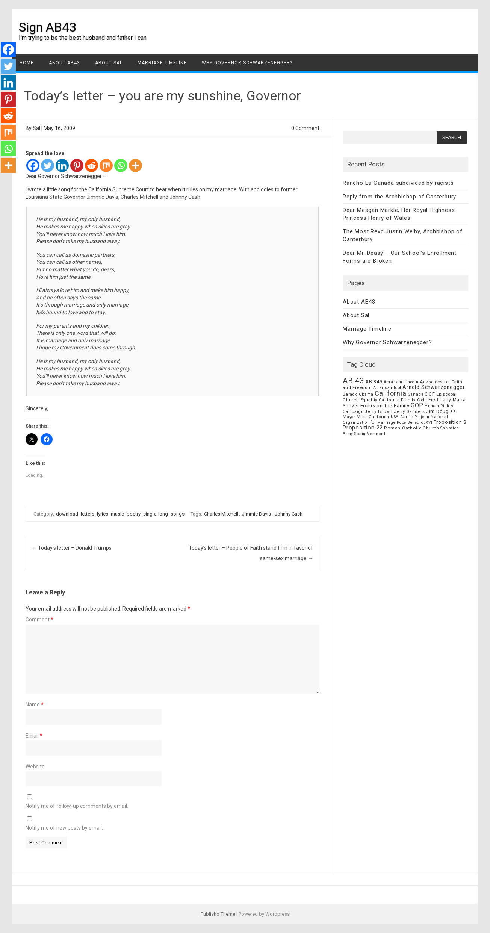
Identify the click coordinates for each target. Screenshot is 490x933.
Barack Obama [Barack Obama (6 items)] (358, 394)
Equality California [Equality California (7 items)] (380, 400)
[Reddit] (91, 165)
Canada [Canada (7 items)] (416, 394)
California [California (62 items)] (391, 393)
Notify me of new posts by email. (64, 828)
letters (87, 514)
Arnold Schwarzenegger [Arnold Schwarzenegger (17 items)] (433, 387)
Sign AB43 (47, 27)
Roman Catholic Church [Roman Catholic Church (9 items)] (411, 428)
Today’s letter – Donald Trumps (72, 548)
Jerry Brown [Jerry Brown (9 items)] (378, 411)
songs (178, 514)
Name (35, 705)
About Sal (108, 62)
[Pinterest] (76, 165)
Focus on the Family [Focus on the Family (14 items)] (385, 405)
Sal (36, 128)
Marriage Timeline (162, 62)
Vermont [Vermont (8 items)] (376, 433)
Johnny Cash (288, 514)
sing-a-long (155, 514)
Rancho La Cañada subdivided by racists (398, 183)
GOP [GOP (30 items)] (417, 405)
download (67, 514)
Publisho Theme (218, 914)
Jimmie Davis (256, 514)
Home (27, 62)
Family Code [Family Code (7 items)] (414, 400)
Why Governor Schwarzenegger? (247, 62)
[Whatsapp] (120, 165)
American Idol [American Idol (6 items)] (387, 387)
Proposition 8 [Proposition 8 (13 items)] (450, 422)
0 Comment (305, 128)
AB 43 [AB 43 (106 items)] (353, 380)
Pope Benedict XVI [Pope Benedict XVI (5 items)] (415, 422)
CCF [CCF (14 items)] (430, 394)
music (117, 514)
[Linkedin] (62, 165)
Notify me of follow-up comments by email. (77, 806)
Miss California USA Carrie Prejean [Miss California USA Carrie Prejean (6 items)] (393, 416)
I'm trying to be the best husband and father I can (83, 37)
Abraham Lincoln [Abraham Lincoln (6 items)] (401, 382)
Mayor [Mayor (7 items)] (349, 416)
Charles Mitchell (221, 514)
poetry (134, 514)
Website (35, 767)
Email (34, 736)
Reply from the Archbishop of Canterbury (399, 196)
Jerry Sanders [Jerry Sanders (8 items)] (409, 411)
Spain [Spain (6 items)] (360, 433)
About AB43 (64, 62)
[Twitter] (47, 165)
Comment (39, 620)
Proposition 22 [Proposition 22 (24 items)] (363, 427)
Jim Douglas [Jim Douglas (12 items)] (441, 411)
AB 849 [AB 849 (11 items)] (374, 381)
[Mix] (106, 165)
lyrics (102, 514)
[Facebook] (32, 165)
